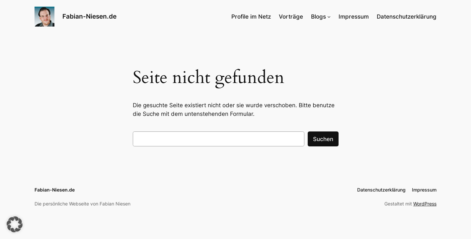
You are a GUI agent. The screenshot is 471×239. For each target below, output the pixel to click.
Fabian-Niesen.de (89, 16)
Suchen (323, 139)
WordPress (424, 203)
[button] (14, 224)
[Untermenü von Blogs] (329, 16)
